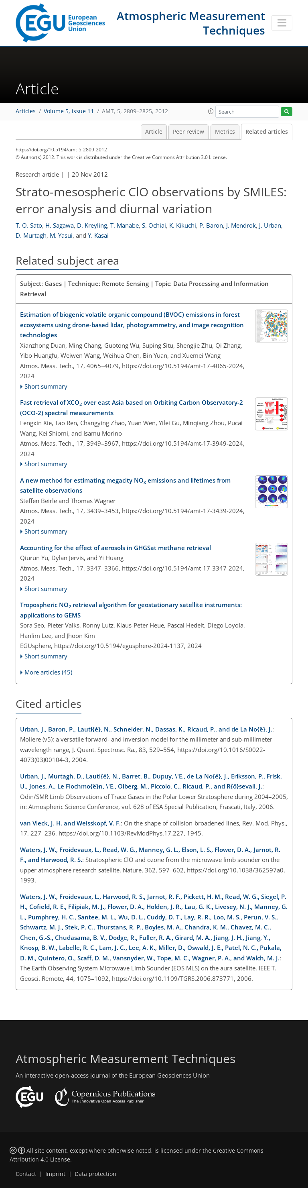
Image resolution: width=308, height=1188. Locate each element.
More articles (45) (48, 672)
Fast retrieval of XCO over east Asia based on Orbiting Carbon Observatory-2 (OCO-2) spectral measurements (131, 407)
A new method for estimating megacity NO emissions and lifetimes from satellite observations (125, 485)
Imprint (55, 1174)
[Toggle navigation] (281, 23)
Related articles (266, 131)
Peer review (188, 131)
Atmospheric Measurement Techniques (191, 23)
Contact (26, 1174)
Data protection (95, 1174)
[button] (211, 111)
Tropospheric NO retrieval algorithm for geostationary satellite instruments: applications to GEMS (131, 610)
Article (153, 131)
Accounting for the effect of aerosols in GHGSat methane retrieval (115, 548)
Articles (26, 111)
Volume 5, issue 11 (69, 111)
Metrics (225, 131)
